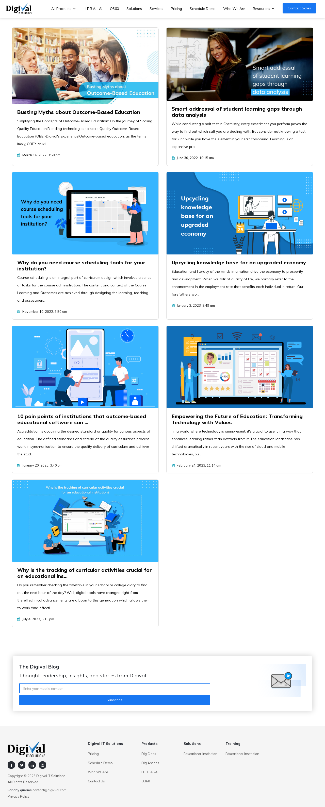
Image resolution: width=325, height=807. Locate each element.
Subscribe (115, 700)
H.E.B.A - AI (93, 8)
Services (156, 8)
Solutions (134, 8)
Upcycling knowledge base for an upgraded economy (239, 262)
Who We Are (234, 8)
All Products (61, 8)
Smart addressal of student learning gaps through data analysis (237, 112)
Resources (261, 8)
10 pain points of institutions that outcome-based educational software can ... (81, 419)
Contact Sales (299, 8)
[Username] (114, 688)
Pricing (176, 8)
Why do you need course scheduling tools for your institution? (81, 265)
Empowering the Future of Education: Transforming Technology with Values (237, 419)
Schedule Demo (203, 8)
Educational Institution (200, 754)
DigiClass (148, 754)
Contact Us (96, 781)
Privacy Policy (18, 796)
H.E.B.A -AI (149, 772)
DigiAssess (150, 763)
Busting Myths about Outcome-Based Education (78, 112)
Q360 (114, 8)
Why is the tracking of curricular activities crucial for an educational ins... (84, 573)
